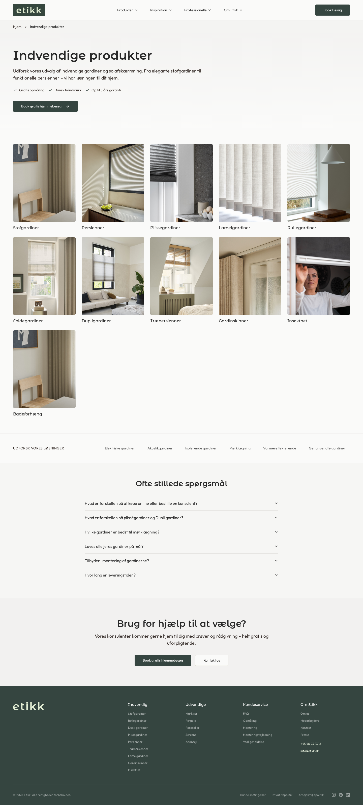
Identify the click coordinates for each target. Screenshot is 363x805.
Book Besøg (332, 10)
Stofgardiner (137, 713)
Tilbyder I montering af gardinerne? (181, 560)
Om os (304, 713)
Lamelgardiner (138, 756)
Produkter (127, 10)
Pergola (191, 720)
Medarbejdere (309, 720)
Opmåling (250, 720)
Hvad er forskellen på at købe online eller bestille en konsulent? (181, 503)
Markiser (191, 713)
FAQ (246, 713)
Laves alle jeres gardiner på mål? (181, 546)
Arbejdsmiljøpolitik (311, 795)
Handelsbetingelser (253, 795)
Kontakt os (211, 660)
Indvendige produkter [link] (47, 26)
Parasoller (192, 728)
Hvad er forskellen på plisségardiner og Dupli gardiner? (181, 517)
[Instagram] (334, 795)
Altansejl (191, 742)
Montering (250, 728)
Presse (304, 735)
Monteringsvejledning (257, 735)
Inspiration (161, 10)
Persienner (135, 742)
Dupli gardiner (138, 728)
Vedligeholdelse (253, 742)
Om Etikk (233, 10)
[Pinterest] (341, 795)
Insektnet (134, 770)
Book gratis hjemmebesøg (45, 106)
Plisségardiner (137, 735)
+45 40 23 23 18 (310, 744)
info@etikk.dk (309, 751)
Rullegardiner (137, 720)
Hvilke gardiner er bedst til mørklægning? (181, 531)
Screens (191, 735)
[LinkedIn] (348, 795)
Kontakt (305, 728)
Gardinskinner (137, 763)
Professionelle (198, 10)
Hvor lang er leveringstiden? (181, 575)
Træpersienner (138, 749)
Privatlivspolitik (282, 795)
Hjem (17, 26)
